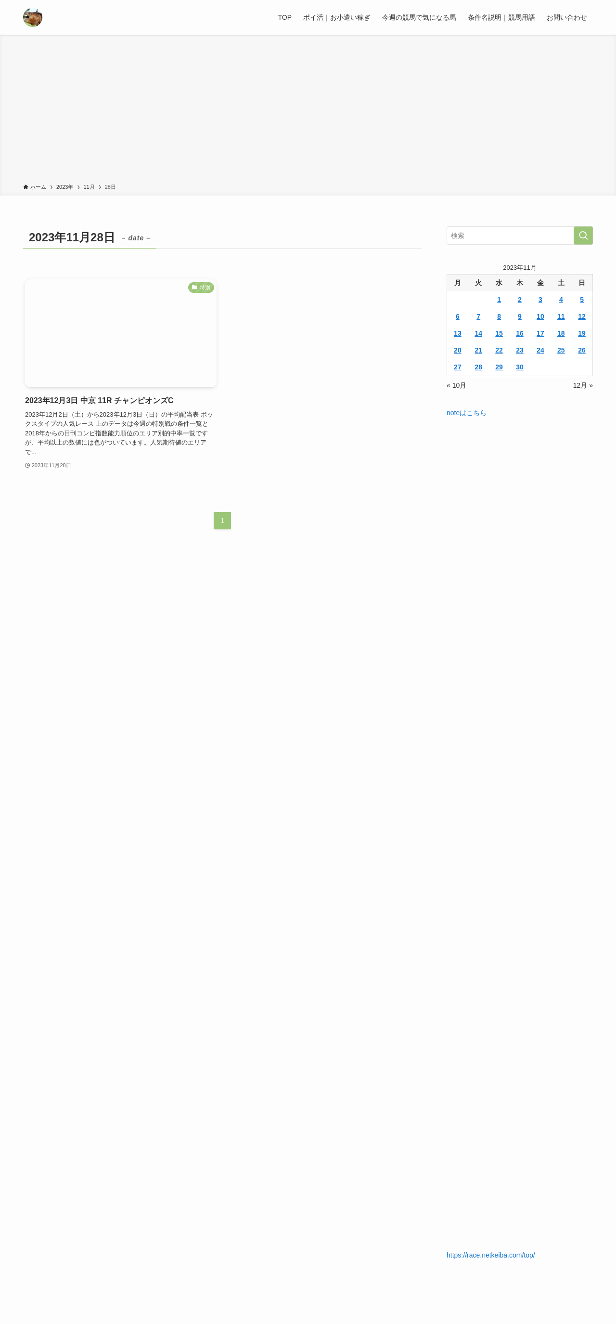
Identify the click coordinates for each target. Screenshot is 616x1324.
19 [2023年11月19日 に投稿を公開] (582, 333)
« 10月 (456, 385)
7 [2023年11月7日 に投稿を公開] (478, 316)
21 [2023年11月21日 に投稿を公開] (478, 350)
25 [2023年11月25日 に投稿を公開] (561, 350)
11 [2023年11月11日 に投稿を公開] (561, 316)
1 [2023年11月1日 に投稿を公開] (499, 299)
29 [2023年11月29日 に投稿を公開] (499, 367)
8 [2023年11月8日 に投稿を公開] (499, 316)
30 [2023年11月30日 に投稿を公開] (520, 367)
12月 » (583, 385)
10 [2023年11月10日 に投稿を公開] (540, 316)
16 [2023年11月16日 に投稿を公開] (520, 333)
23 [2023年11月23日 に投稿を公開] (520, 350)
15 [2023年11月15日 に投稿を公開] (499, 333)
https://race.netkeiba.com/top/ (491, 1255)
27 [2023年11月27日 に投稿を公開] (458, 367)
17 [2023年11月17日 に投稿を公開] (540, 333)
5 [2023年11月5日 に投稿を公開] (582, 299)
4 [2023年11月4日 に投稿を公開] (561, 299)
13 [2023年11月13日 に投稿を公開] (458, 333)
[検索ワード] (520, 235)
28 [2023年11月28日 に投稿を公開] (478, 367)
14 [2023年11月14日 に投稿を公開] (478, 333)
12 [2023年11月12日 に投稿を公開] (582, 316)
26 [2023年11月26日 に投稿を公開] (582, 350)
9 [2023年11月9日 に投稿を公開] (520, 316)
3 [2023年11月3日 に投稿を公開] (540, 299)
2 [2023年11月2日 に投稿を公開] (520, 299)
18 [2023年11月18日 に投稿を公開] (561, 333)
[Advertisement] (308, 110)
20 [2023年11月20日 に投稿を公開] (458, 350)
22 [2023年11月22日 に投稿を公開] (499, 350)
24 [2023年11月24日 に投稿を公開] (540, 350)
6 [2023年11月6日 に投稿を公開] (458, 316)
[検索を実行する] (583, 235)
